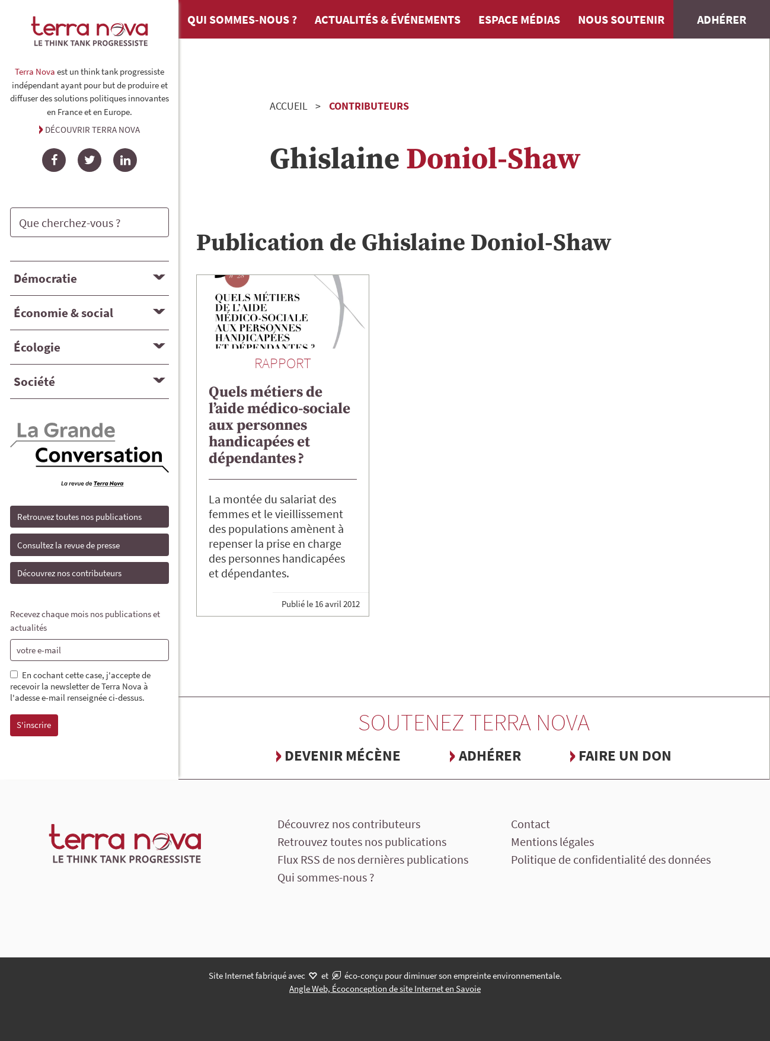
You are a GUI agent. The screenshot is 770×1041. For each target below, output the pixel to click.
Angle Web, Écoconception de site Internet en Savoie (385, 988)
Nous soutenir (621, 19)
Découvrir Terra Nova (92, 129)
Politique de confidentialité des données (611, 859)
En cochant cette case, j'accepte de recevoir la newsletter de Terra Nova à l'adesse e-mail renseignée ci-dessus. (80, 686)
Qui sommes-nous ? (242, 19)
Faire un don (625, 755)
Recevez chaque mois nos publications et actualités (85, 620)
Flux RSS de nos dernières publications (372, 859)
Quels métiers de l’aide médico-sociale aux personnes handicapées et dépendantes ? (279, 425)
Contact (530, 823)
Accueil (289, 106)
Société (34, 381)
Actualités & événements (388, 19)
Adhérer (721, 19)
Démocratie (45, 278)
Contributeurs (369, 106)
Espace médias (519, 19)
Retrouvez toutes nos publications (79, 516)
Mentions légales (552, 841)
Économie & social (63, 313)
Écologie (37, 347)
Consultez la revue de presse (68, 545)
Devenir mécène (343, 755)
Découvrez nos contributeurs (69, 573)
